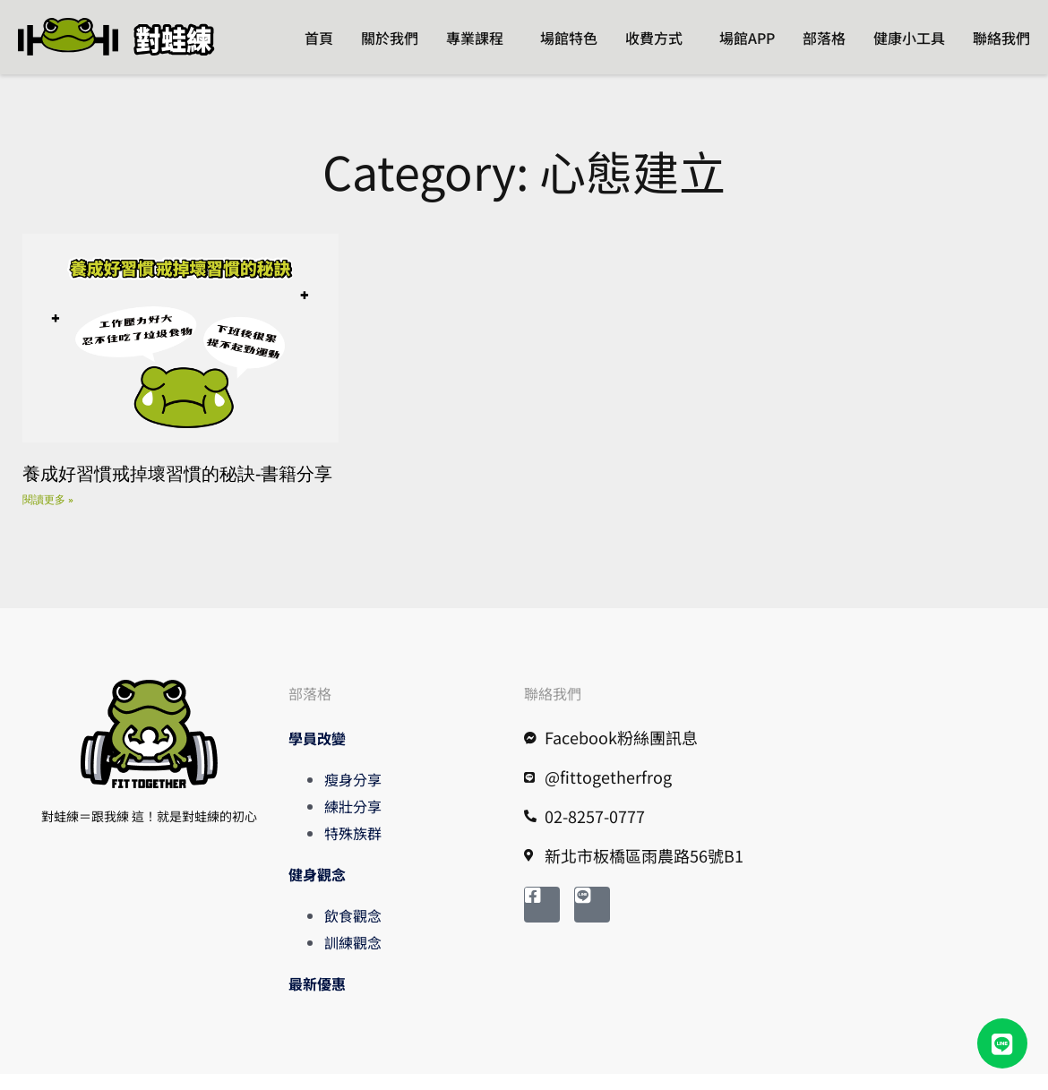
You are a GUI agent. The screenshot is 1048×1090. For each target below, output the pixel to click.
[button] (1002, 1043)
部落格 (824, 37)
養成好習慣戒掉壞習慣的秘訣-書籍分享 (177, 488)
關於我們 (389, 37)
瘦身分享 (353, 795)
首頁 (319, 37)
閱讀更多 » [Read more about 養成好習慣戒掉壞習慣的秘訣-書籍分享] (47, 515)
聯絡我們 (1001, 37)
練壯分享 (353, 822)
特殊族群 (353, 849)
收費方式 (654, 37)
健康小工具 (909, 37)
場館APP (747, 37)
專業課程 (474, 37)
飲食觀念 (353, 931)
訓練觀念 (353, 958)
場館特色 (568, 37)
